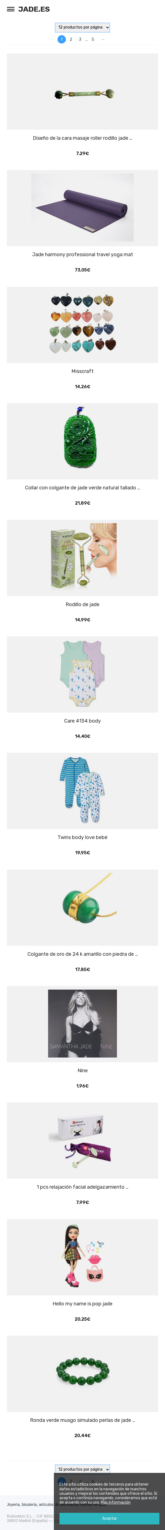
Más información (116, 1502)
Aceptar (109, 1518)
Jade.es (34, 9)
